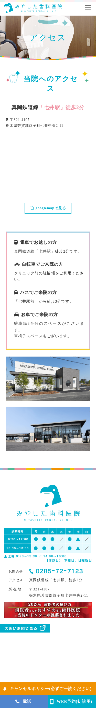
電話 (23, 701)
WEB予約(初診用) (71, 701)
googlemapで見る (48, 208)
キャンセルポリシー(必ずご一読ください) (47, 688)
